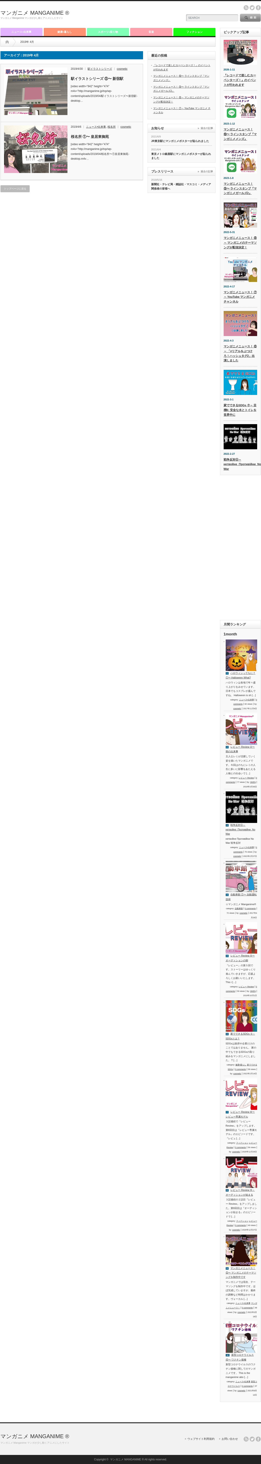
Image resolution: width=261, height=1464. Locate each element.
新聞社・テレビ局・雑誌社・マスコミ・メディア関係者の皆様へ (181, 186)
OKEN (253, 782)
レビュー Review (246, 778)
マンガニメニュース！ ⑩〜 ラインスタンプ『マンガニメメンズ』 (240, 134)
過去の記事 (207, 128)
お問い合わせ (230, 1438)
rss (246, 7)
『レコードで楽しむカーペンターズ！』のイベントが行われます (240, 80)
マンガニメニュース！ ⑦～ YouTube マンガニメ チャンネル (240, 297)
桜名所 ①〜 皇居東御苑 (90, 137)
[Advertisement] (126, 15)
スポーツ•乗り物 (108, 32)
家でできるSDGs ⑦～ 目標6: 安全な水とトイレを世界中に (240, 410)
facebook (258, 7)
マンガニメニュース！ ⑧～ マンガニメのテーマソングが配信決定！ (240, 242)
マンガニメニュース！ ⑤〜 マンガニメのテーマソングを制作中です (241, 1272)
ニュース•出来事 (21, 32)
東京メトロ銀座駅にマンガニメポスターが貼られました (181, 156)
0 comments (250, 908)
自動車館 (239, 908)
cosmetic (122, 68)
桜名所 (112, 126)
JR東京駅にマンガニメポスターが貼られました (180, 141)
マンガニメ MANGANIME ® (34, 13)
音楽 (151, 32)
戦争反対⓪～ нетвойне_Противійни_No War (240, 829)
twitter (252, 7)
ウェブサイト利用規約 (201, 1438)
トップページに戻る (15, 188)
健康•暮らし (64, 32)
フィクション (194, 32)
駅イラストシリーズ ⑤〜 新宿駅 (97, 79)
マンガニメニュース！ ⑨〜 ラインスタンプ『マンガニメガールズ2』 (240, 188)
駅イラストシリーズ (100, 68)
